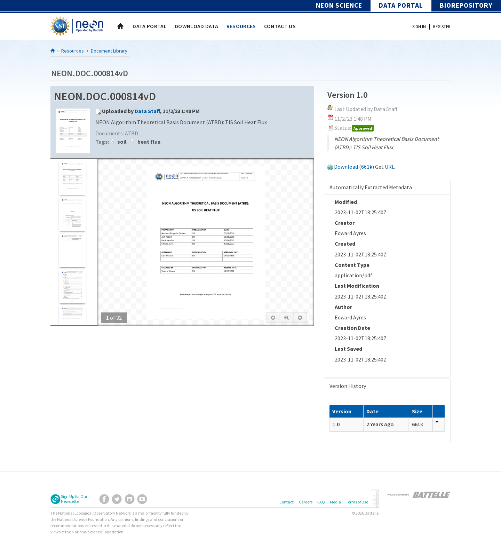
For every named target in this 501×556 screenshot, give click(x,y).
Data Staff (147, 111)
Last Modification (357, 285)
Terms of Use (357, 502)
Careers (305, 502)
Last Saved (348, 348)
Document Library (109, 51)
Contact (286, 502)
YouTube (142, 499)
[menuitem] (149, 26)
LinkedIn (130, 499)
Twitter (117, 499)
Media (335, 502)
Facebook (104, 499)
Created (345, 243)
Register (442, 26)
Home (120, 26)
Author (343, 306)
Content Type (352, 264)
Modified (346, 201)
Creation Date (352, 327)
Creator (345, 222)
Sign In (419, 26)
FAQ (321, 502)
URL (390, 166)
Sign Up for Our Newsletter (74, 499)
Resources (72, 51)
